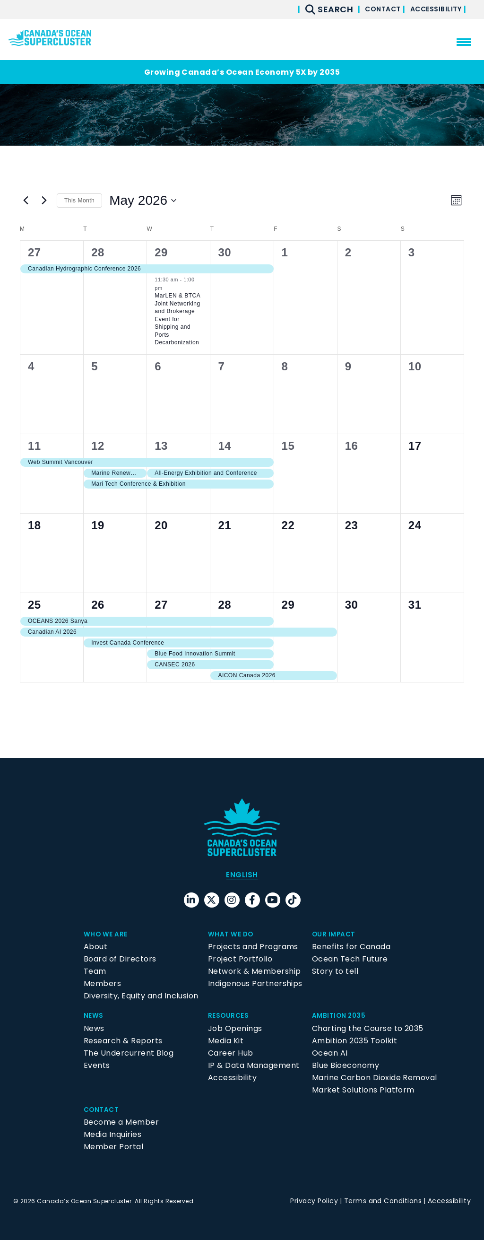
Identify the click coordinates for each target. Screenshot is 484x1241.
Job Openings (235, 1029)
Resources (231, 1016)
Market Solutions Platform (363, 1090)
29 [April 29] (161, 252)
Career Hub (230, 1054)
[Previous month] (25, 200)
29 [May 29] (288, 604)
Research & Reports (123, 1041)
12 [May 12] (97, 445)
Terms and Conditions (383, 1202)
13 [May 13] (161, 445)
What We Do (234, 935)
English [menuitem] (242, 875)
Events (97, 1066)
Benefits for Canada (351, 948)
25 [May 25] (34, 604)
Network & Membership (254, 972)
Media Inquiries (112, 1135)
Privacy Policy (314, 1202)
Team (95, 972)
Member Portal (113, 1148)
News (95, 1016)
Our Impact (337, 935)
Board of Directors (120, 960)
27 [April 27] (34, 252)
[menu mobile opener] (464, 42)
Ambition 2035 (342, 1016)
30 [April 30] (224, 252)
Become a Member (121, 1123)
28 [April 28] (97, 252)
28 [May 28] (224, 604)
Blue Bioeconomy (345, 1066)
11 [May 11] (34, 445)
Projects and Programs (253, 948)
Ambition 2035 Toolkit (354, 1041)
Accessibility (430, 9)
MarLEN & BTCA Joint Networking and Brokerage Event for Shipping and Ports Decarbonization (177, 319)
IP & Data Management (254, 1066)
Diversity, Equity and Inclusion (141, 997)
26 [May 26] (97, 604)
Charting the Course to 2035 (368, 1029)
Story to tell (335, 972)
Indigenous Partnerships (255, 984)
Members (102, 984)
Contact (365, 9)
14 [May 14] (224, 445)
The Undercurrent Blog (128, 1054)
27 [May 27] (161, 604)
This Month (79, 200)
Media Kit (225, 1041)
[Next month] (44, 200)
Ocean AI (330, 1054)
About (95, 948)
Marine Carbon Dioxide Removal (374, 1078)
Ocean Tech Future (350, 960)
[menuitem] (242, 875)
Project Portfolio (240, 960)
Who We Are (109, 935)
